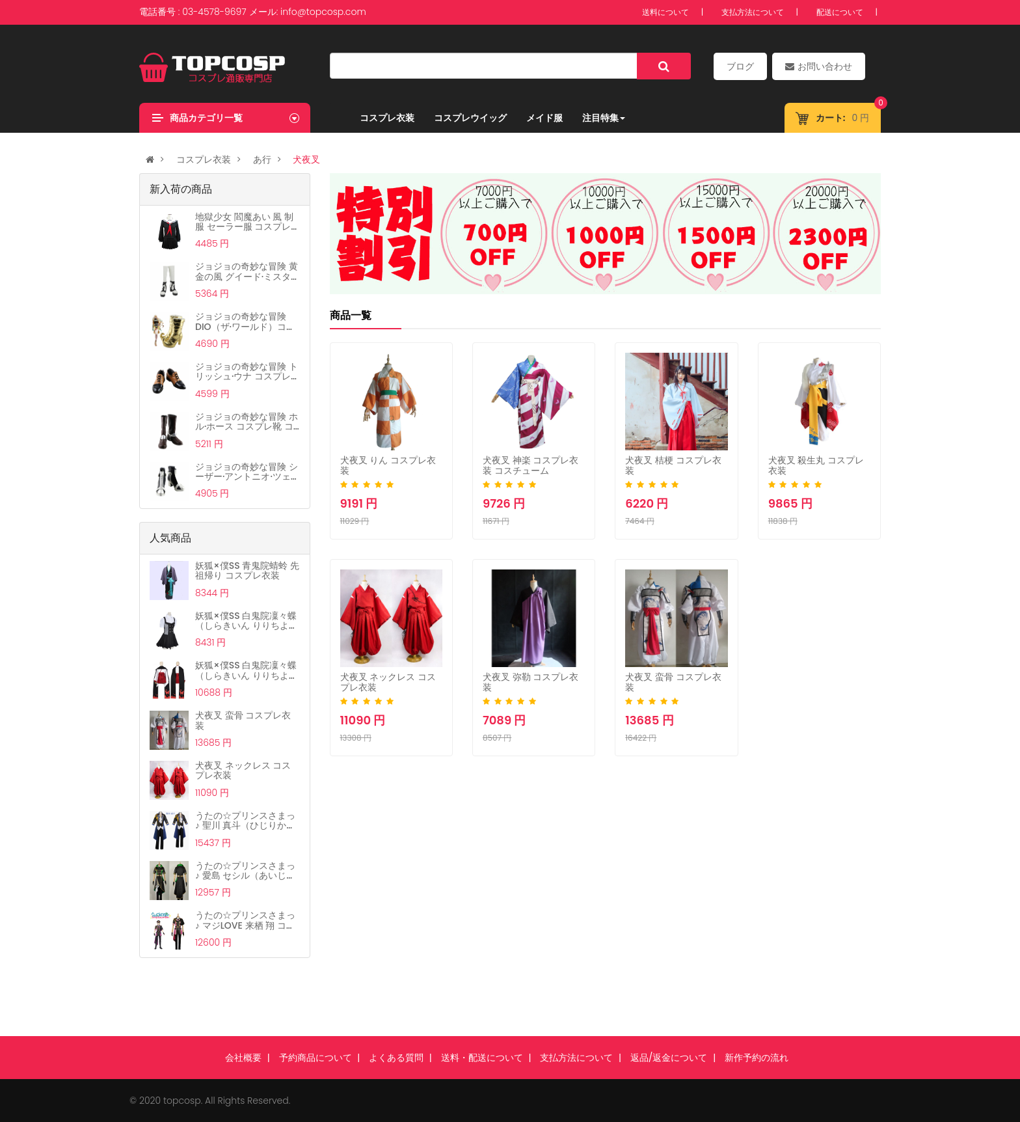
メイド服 (544, 117)
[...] (484, 66)
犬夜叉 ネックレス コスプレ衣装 (388, 681)
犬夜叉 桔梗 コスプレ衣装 (673, 465)
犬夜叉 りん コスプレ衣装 (388, 465)
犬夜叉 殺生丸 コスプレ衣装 (816, 465)
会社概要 (243, 1057)
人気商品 (170, 537)
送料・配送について (482, 1057)
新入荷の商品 (181, 189)
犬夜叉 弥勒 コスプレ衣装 (530, 681)
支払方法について (752, 12)
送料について (665, 12)
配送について (839, 12)
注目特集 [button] (603, 117)
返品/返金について (669, 1057)
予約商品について (315, 1057)
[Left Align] (664, 66)
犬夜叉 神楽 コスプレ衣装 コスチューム (530, 465)
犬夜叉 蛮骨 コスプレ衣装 (673, 681)
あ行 (262, 159)
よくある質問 (396, 1057)
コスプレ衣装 (387, 117)
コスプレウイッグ (470, 117)
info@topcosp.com (323, 11)
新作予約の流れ (756, 1057)
